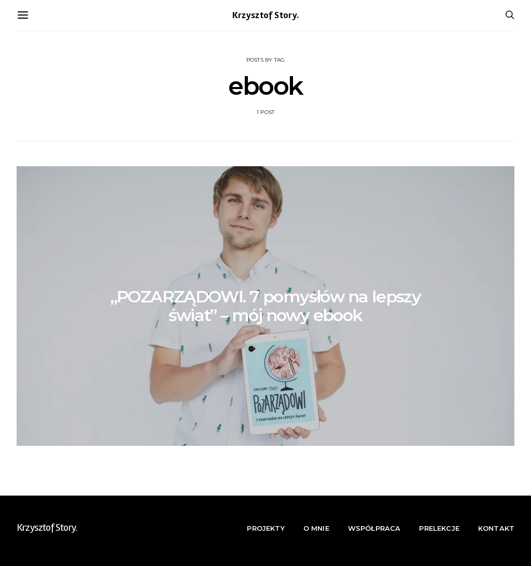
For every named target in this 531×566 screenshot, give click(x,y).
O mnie (316, 528)
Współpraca (374, 528)
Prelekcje (439, 528)
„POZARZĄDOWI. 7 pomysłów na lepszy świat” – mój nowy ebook (265, 305)
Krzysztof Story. (265, 15)
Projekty (265, 528)
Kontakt (496, 528)
